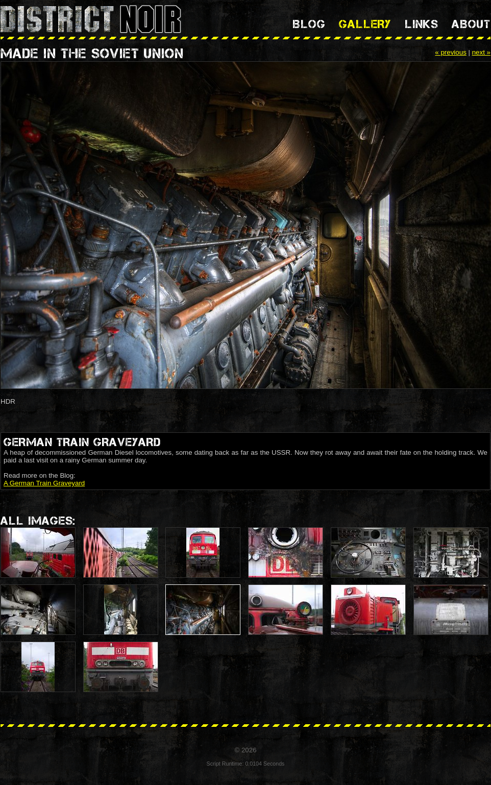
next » (481, 52)
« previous (451, 52)
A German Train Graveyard (44, 483)
